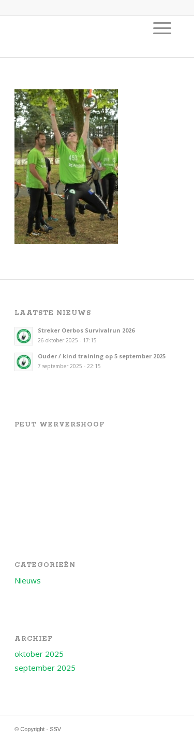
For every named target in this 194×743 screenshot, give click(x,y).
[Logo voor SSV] (80, 36)
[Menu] (162, 28)
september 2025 (45, 667)
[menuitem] (162, 28)
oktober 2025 (39, 654)
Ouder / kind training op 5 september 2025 (102, 356)
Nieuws (27, 580)
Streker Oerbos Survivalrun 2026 (86, 330)
